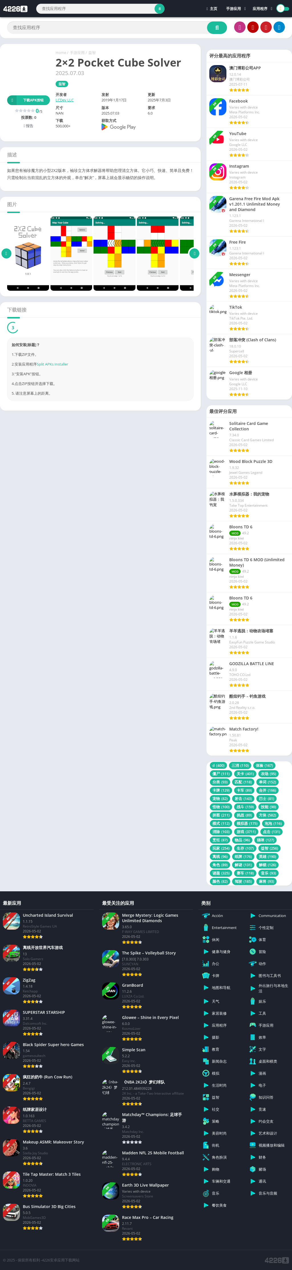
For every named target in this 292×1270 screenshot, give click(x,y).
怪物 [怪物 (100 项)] (221, 806)
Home (61, 52)
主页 (211, 8)
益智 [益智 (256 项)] (269, 848)
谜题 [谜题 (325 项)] (221, 873)
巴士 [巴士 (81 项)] (266, 798)
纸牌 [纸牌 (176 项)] (243, 856)
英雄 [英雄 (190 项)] (267, 856)
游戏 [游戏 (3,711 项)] (246, 831)
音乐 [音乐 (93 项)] (268, 873)
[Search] (100, 9)
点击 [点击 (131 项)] (271, 831)
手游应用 (233, 8)
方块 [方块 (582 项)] (267, 815)
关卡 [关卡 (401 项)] (245, 773)
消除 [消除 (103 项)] (221, 831)
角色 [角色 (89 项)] (220, 864)
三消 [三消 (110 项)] (240, 765)
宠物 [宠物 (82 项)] (220, 798)
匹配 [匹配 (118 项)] (243, 782)
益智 (92, 52)
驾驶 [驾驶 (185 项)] (243, 881)
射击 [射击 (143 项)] (243, 798)
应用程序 (260, 8)
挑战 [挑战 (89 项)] (244, 815)
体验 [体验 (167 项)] (264, 765)
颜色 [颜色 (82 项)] (220, 881)
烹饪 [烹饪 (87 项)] (220, 839)
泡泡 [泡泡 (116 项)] (273, 823)
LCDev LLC (65, 100)
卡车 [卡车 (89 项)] (244, 790)
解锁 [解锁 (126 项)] (267, 864)
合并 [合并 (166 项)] (267, 790)
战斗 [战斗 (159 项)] (245, 806)
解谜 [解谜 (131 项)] (243, 864)
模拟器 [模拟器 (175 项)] (247, 823)
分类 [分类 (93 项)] (220, 782)
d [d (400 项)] (218, 765)
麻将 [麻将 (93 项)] (266, 881)
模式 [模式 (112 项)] (221, 823)
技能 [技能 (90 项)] (268, 806)
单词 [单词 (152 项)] (267, 782)
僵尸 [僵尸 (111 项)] (221, 773)
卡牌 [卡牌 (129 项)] (221, 790)
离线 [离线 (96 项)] (220, 856)
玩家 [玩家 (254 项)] (221, 848)
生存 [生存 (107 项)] (245, 848)
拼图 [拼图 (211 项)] (221, 815)
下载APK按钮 (25, 100)
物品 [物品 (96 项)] (242, 839)
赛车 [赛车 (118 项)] (245, 873)
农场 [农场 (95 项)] (268, 773)
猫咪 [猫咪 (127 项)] (265, 839)
